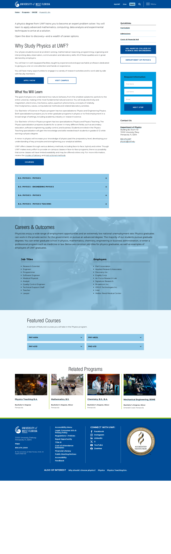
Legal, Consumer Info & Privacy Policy (65, 505)
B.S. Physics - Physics (29, 251)
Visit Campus (62, 154)
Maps (17, 517)
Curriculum (125, 101)
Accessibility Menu (63, 501)
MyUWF (117, 4)
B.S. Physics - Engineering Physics (36, 260)
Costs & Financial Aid (129, 113)
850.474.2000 (21, 521)
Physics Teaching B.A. (26, 473)
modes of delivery (33, 229)
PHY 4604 (33, 411)
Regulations (60, 509)
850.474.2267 (125, 212)
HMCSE (34, 85)
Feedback (59, 534)
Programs (26, 85)
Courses (29, 235)
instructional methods (55, 229)
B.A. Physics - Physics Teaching (34, 277)
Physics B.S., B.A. (44, 85)
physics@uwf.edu (127, 215)
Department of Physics (138, 133)
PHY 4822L (93, 411)
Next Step (138, 181)
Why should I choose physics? (82, 544)
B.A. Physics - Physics (29, 269)
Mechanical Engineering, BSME (139, 473)
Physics (101, 544)
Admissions (125, 107)
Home (17, 85)
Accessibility (60, 531)
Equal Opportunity (63, 512)
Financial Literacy (63, 524)
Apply (132, 4)
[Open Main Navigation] (151, 4)
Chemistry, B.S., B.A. (97, 473)
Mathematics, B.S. (60, 473)
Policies (71, 509)
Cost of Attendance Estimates (64, 520)
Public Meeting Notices (65, 527)
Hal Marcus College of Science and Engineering (138, 123)
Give (124, 4)
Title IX (58, 516)
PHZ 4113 (92, 420)
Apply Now (29, 154)
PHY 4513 (33, 420)
